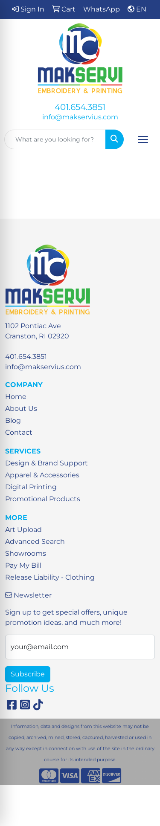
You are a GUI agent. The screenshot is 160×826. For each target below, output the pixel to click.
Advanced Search (35, 541)
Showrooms (25, 553)
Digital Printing (31, 487)
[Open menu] (142, 139)
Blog (13, 420)
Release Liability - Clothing (50, 577)
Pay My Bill (23, 565)
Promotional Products (42, 499)
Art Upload (23, 530)
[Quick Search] (55, 139)
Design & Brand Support (46, 463)
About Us (21, 408)
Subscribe (28, 674)
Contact (18, 432)
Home (15, 397)
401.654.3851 (80, 107)
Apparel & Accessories (42, 475)
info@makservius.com (80, 117)
